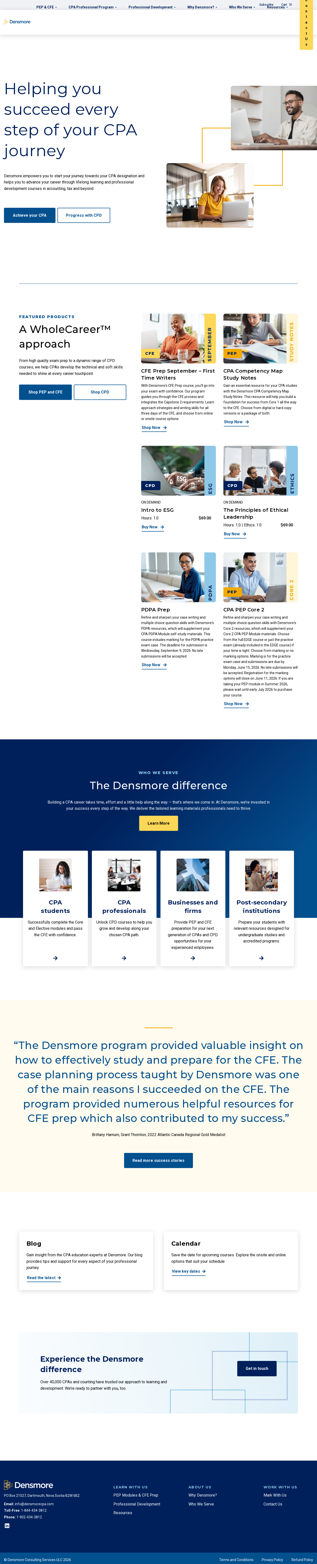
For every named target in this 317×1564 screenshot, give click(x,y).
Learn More (159, 823)
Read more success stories (158, 1160)
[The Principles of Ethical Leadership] (260, 492)
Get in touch (257, 1368)
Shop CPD (100, 392)
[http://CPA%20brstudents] (55, 908)
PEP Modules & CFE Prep (135, 1495)
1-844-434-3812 (34, 1510)
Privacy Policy (272, 1560)
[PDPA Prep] (178, 630)
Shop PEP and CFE (45, 392)
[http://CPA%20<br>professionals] (124, 908)
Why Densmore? (202, 1495)
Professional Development (136, 1504)
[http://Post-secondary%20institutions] (261, 908)
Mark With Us (275, 1495)
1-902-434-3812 (29, 1517)
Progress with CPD (84, 215)
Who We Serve (201, 1504)
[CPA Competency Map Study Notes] (260, 373)
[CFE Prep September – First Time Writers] (178, 373)
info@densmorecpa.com (34, 1504)
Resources (122, 1512)
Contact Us (273, 1504)
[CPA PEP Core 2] (260, 630)
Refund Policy (302, 1560)
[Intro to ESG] (178, 492)
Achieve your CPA (30, 215)
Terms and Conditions (236, 1560)
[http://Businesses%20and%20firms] (192, 908)
